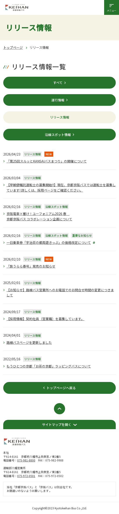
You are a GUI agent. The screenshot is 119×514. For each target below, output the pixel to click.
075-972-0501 (26, 476)
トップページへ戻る (61, 387)
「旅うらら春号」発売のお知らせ (31, 266)
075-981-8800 (26, 460)
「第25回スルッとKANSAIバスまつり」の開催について (47, 161)
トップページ (13, 47)
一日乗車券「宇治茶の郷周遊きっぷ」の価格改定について (49, 242)
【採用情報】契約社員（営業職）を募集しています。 (45, 318)
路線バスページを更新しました (29, 342)
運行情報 (57, 100)
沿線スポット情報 (58, 134)
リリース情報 (59, 117)
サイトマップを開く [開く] (56, 424)
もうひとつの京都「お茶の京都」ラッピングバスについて (49, 366)
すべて (58, 82)
